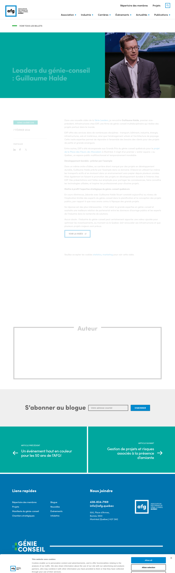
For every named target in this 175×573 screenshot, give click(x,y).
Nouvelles (55, 506)
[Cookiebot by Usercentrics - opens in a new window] (15, 568)
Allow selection (148, 550)
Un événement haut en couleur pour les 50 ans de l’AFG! (46, 453)
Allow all (148, 543)
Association (67, 14)
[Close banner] (171, 541)
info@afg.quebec (102, 506)
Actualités (141, 14)
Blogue (53, 502)
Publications (161, 14)
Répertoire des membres (134, 5)
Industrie (86, 14)
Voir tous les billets (30, 26)
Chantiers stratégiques (23, 515)
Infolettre (54, 515)
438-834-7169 (99, 502)
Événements (122, 14)
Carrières (103, 14)
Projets (156, 5)
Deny (148, 557)
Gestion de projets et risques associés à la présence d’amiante (130, 453)
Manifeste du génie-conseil (25, 511)
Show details (127, 568)
